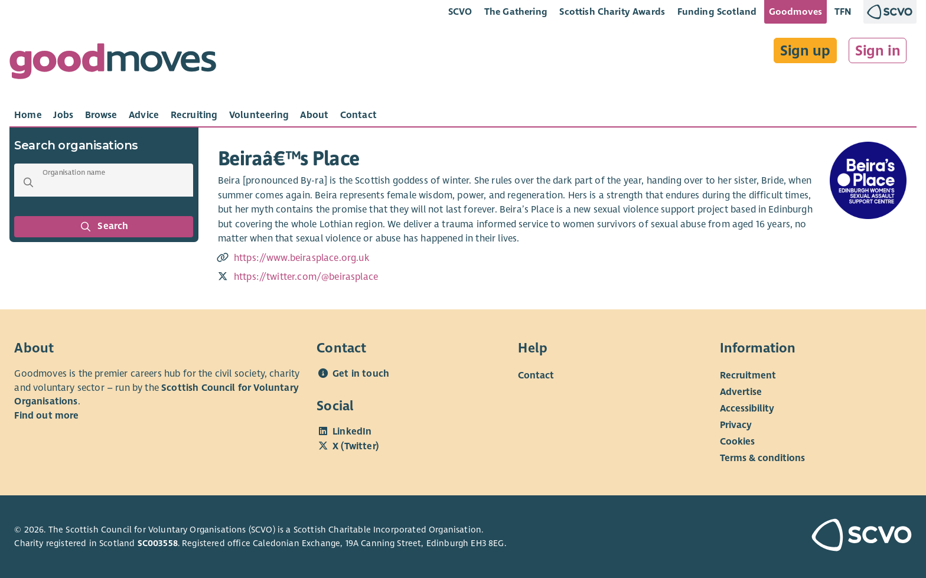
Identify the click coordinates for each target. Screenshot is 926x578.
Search (104, 227)
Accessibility (747, 408)
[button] (28, 182)
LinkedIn (351, 431)
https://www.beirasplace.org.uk (301, 258)
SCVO (460, 11)
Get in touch (360, 374)
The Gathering (515, 11)
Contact (536, 375)
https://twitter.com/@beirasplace (306, 277)
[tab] (28, 115)
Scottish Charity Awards (612, 11)
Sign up (805, 51)
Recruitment (748, 375)
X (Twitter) (355, 446)
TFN (843, 11)
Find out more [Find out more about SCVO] (46, 416)
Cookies (737, 442)
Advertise (741, 392)
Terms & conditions (762, 458)
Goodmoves (795, 11)
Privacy (736, 425)
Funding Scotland (717, 11)
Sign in (878, 51)
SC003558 (158, 543)
